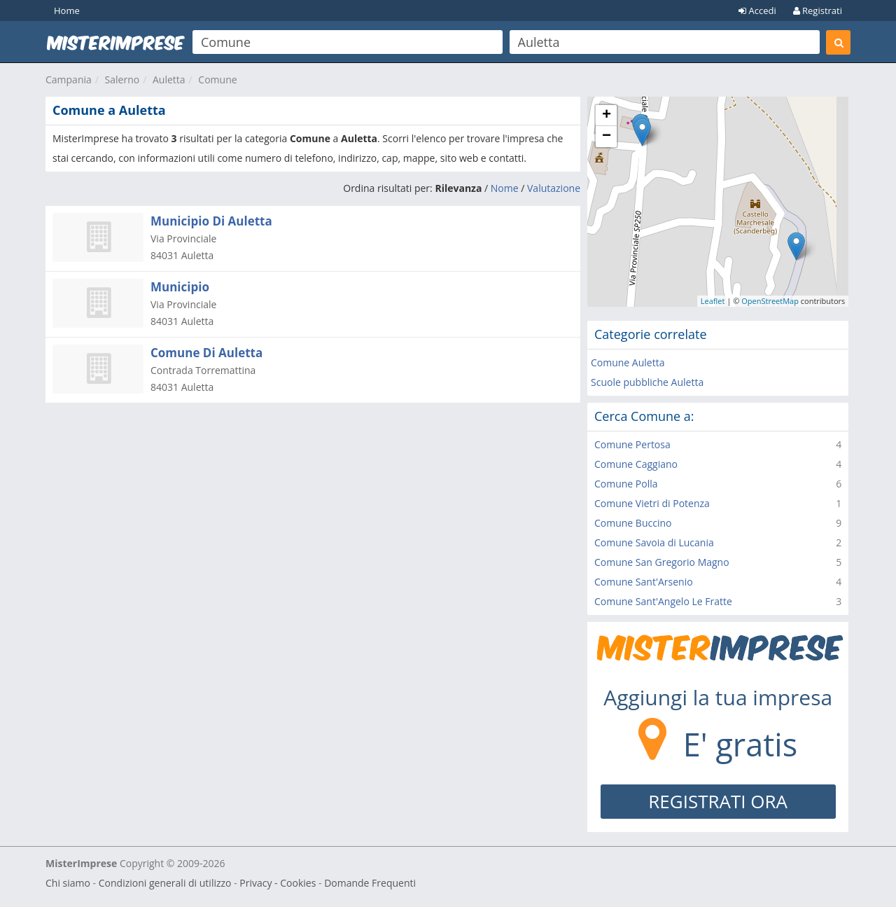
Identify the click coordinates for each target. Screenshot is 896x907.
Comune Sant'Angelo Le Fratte (663, 601)
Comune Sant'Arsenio (643, 581)
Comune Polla (626, 483)
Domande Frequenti (370, 882)
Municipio (179, 287)
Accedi (757, 10)
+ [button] (606, 115)
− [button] (606, 136)
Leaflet (713, 301)
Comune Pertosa (632, 444)
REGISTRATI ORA (718, 801)
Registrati (817, 10)
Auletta (169, 79)
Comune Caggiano (636, 464)
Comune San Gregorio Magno (661, 562)
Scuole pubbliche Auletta (647, 382)
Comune (217, 79)
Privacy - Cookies (277, 882)
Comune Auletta (627, 362)
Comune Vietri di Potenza (652, 503)
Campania (69, 79)
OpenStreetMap (770, 301)
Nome (505, 188)
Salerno (122, 79)
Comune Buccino (632, 522)
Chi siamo (68, 882)
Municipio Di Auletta (211, 221)
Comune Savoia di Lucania (654, 542)
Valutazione (553, 188)
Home (67, 10)
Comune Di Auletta (206, 353)
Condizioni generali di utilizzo (165, 882)
